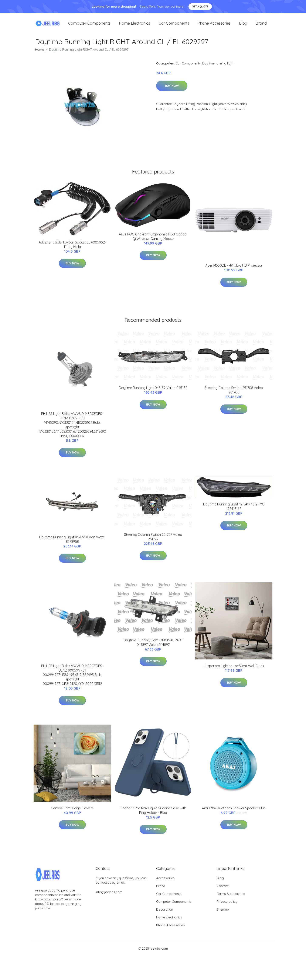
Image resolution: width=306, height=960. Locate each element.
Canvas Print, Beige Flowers (72, 812)
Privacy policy (227, 906)
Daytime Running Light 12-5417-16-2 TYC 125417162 (233, 510)
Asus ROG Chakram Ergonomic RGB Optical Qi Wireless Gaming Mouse (153, 240)
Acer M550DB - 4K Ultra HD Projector (233, 269)
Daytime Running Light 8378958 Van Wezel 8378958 (72, 543)
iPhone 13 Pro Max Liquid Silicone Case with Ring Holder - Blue (153, 814)
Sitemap (223, 914)
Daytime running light (217, 68)
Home (39, 54)
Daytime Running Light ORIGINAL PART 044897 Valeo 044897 (153, 646)
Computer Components (89, 25)
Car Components (174, 25)
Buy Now (172, 90)
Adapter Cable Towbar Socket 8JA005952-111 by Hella (72, 248)
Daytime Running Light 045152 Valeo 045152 (153, 392)
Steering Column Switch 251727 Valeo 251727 (153, 541)
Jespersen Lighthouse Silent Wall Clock (233, 670)
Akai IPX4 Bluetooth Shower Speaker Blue (234, 812)
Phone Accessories (214, 25)
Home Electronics (134, 25)
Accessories (165, 882)
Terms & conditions (231, 898)
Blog (243, 25)
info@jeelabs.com (109, 896)
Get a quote (200, 6)
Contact (222, 890)
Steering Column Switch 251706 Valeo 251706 (234, 394)
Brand (261, 25)
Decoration (164, 914)
